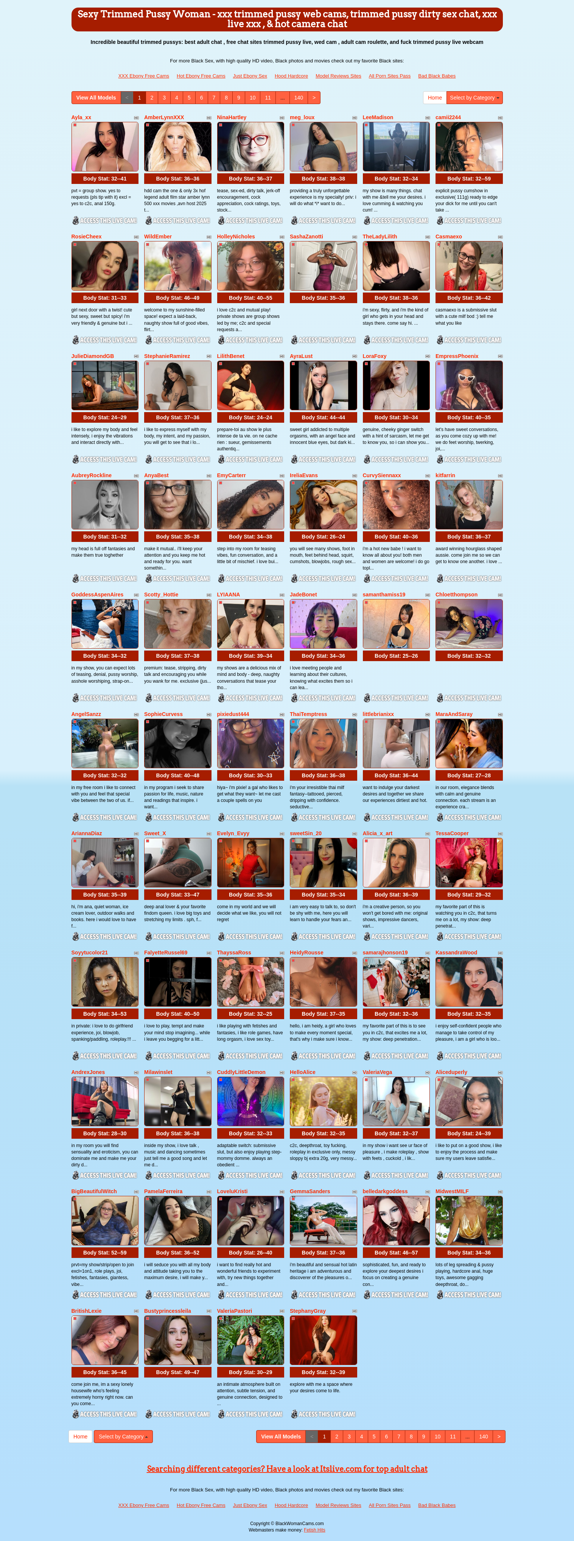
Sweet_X (155, 833)
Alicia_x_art (378, 833)
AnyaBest (156, 475)
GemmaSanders (310, 1191)
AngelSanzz (86, 714)
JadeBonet (303, 594)
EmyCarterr (231, 475)
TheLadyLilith (380, 236)
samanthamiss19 (384, 594)
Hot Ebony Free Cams (201, 76)
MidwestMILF (452, 1191)
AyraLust (301, 356)
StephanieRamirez (167, 356)
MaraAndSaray (454, 714)
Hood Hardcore (291, 76)
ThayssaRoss (234, 953)
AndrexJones (88, 1072)
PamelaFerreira (163, 1191)
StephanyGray (308, 1311)
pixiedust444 (233, 714)
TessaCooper (452, 833)
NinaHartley (232, 117)
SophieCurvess (163, 714)
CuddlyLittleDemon (241, 1072)
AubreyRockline (92, 475)
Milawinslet (158, 1072)
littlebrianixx (378, 714)
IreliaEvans (304, 475)
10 (253, 98)
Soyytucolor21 (90, 953)
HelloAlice (303, 1072)
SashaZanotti (306, 236)
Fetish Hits (314, 1530)
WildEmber (158, 236)
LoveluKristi (232, 1191)
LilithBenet (230, 356)
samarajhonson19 (385, 953)
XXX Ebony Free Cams (143, 76)
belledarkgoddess (385, 1191)
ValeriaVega (377, 1072)
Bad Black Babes (437, 76)
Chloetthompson (457, 594)
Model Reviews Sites (338, 76)
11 (268, 98)
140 (298, 98)
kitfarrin (445, 475)
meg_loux (302, 117)
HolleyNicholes (236, 236)
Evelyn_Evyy (233, 833)
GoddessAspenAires (98, 594)
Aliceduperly (451, 1072)
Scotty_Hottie (161, 594)
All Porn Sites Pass (390, 76)
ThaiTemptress (308, 714)
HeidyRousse (307, 953)
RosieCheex (87, 236)
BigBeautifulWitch (94, 1191)
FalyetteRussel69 (165, 953)
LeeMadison (378, 117)
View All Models (96, 98)
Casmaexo (449, 236)
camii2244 (448, 117)
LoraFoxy (375, 356)
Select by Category (474, 98)
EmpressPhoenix (457, 356)
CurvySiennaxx (382, 475)
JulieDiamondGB (93, 356)
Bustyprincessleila (167, 1311)
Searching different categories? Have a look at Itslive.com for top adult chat (287, 1469)
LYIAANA (228, 594)
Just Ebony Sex (250, 76)
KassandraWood (456, 953)
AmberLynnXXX (164, 117)
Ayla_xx (81, 117)
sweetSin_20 (306, 833)
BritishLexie (87, 1311)
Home (435, 98)
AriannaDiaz (87, 833)
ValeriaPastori (234, 1311)
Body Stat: (104, 179)
